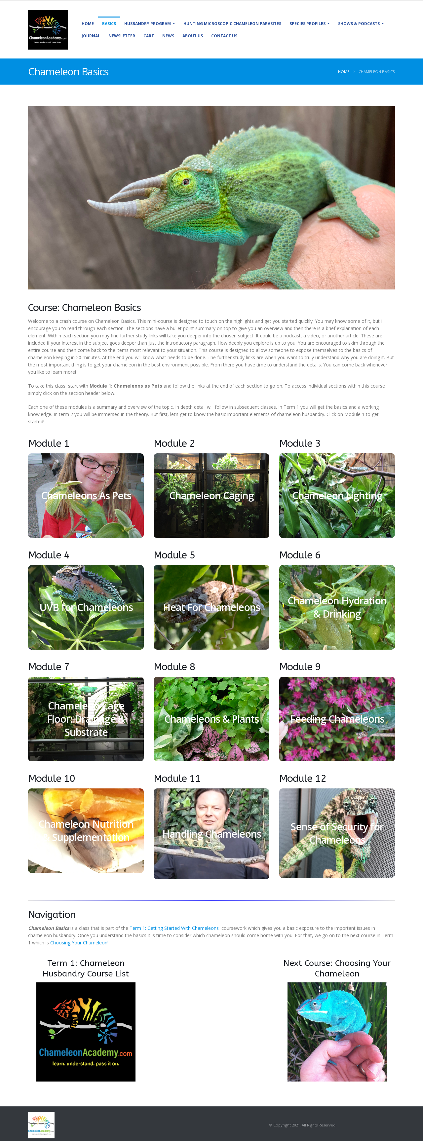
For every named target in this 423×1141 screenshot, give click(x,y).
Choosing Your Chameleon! (79, 942)
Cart (148, 36)
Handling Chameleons (211, 834)
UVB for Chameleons (86, 607)
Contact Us (224, 36)
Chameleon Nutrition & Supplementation (86, 830)
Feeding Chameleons (337, 719)
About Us (192, 36)
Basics (109, 23)
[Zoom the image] (86, 986)
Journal (91, 36)
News (168, 36)
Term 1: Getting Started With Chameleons (175, 928)
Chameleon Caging (211, 495)
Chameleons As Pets (86, 495)
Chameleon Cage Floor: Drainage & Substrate (86, 719)
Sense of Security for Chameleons (337, 833)
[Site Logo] (48, 30)
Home (88, 23)
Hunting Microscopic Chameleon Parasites (232, 23)
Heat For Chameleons (211, 607)
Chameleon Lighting (337, 495)
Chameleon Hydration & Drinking (337, 607)
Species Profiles (307, 23)
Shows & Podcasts (359, 23)
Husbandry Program (147, 23)
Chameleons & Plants (211, 719)
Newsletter (121, 36)
